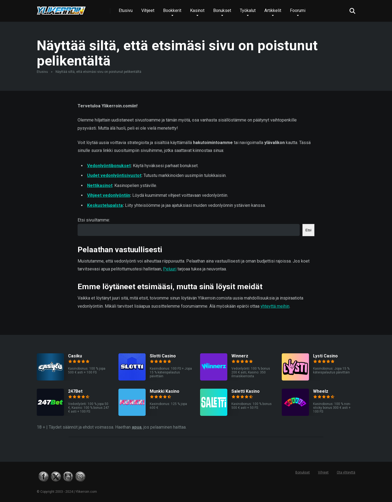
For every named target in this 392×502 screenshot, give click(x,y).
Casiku (75, 355)
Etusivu (126, 10)
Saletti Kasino (245, 391)
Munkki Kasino (164, 391)
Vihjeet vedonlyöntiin (108, 195)
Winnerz (239, 355)
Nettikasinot (99, 185)
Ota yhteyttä (346, 472)
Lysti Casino (325, 355)
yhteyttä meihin (275, 306)
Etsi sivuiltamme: (94, 220)
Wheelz (320, 391)
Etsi (308, 230)
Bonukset (222, 10)
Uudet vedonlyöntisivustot (114, 175)
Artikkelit (272, 10)
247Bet (75, 391)
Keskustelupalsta (105, 205)
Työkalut (248, 10)
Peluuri (169, 269)
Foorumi (297, 10)
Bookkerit (172, 10)
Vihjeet (147, 10)
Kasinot (197, 10)
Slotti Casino (163, 355)
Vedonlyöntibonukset (109, 165)
